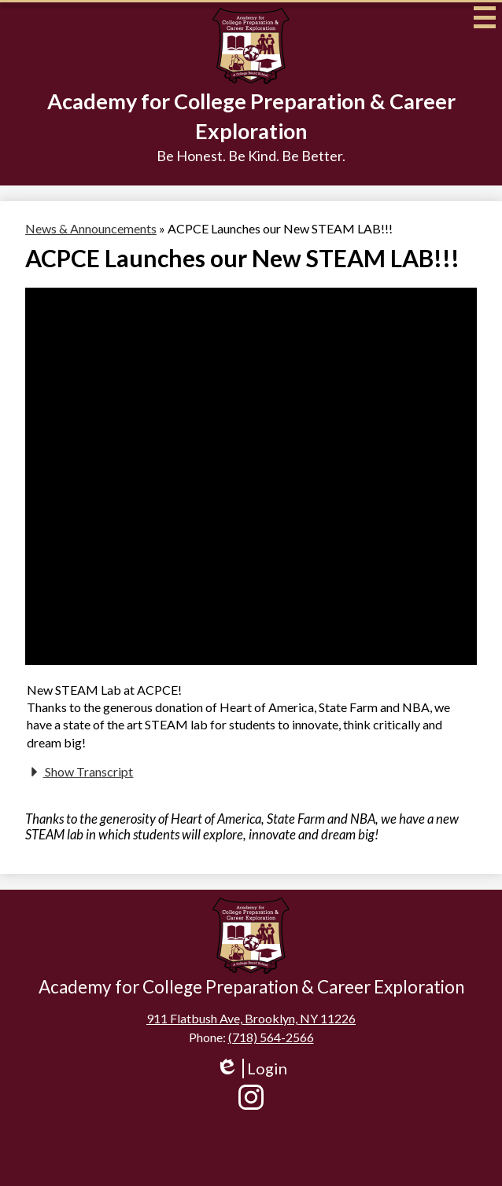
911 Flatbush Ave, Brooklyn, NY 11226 (251, 1018)
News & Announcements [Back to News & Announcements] (91, 228)
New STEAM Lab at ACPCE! (104, 689)
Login (251, 1068)
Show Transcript (80, 772)
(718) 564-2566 (271, 1037)
